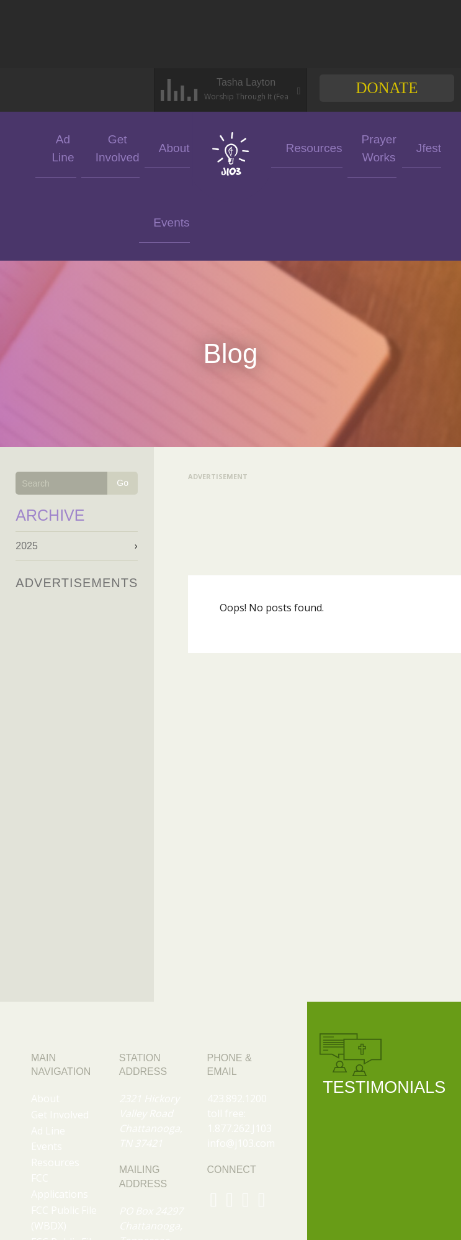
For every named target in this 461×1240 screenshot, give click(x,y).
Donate (387, 87)
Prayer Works (344, 146)
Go (122, 408)
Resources (294, 147)
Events (32, 147)
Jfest (389, 147)
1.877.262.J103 (239, 1054)
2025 (27, 471)
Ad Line (78, 147)
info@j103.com (241, 1069)
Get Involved (124, 146)
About (169, 147)
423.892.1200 (237, 1024)
